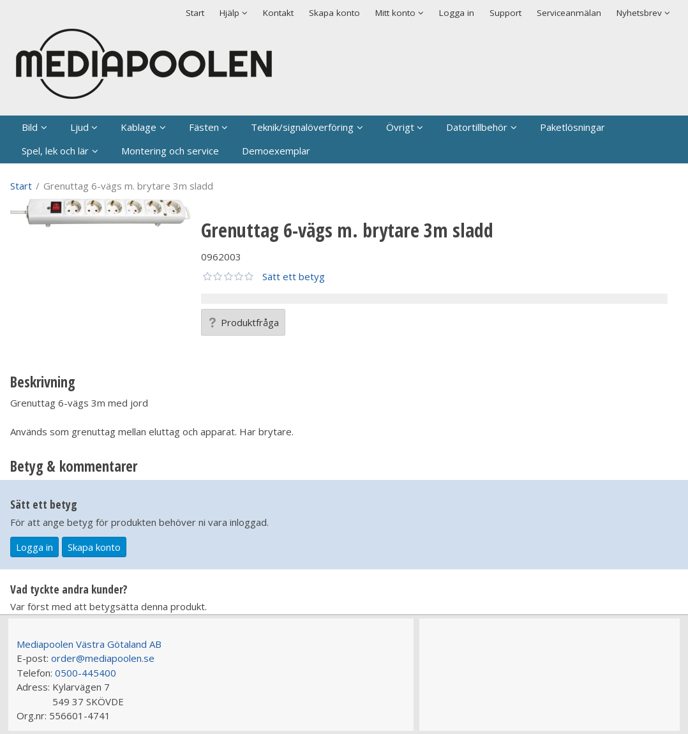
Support (505, 13)
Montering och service (170, 150)
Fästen (204, 127)
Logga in (456, 13)
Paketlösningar (572, 127)
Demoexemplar (276, 150)
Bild (30, 127)
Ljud (79, 127)
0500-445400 (85, 672)
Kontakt (278, 13)
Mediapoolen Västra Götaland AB (89, 644)
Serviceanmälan (569, 13)
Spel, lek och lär (55, 150)
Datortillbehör (476, 127)
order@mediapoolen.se (102, 658)
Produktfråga (243, 322)
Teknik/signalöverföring (302, 127)
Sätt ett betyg (293, 276)
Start (195, 13)
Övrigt (400, 127)
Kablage (138, 127)
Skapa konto (334, 13)
